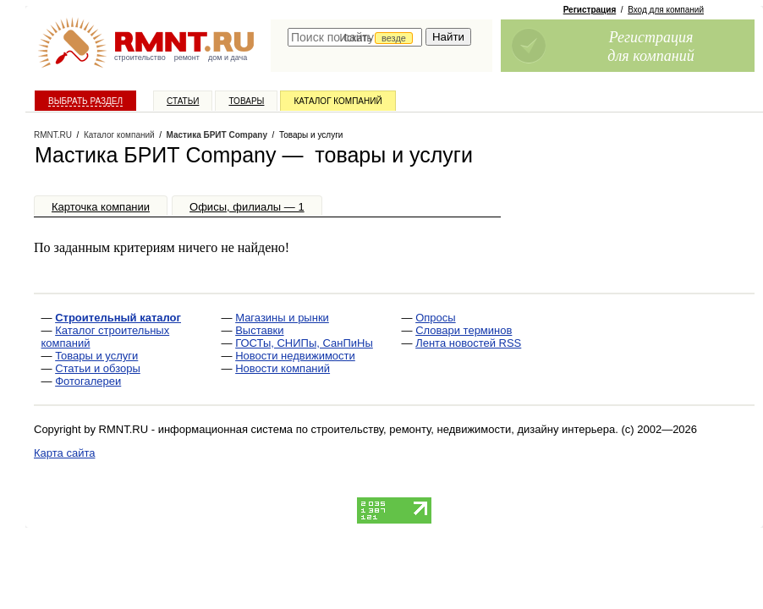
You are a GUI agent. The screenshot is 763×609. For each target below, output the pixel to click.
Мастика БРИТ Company (217, 135)
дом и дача (227, 57)
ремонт (187, 57)
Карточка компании (101, 206)
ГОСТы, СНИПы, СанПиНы (304, 343)
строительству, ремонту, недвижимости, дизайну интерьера (463, 429)
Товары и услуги (96, 355)
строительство (140, 57)
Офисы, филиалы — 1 (247, 206)
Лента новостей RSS (468, 343)
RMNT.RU (53, 135)
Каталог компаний (338, 101)
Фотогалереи (88, 381)
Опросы (435, 317)
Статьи (183, 101)
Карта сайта (64, 453)
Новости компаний (282, 368)
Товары (246, 101)
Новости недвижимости (295, 355)
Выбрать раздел (85, 101)
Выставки (259, 330)
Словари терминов (463, 330)
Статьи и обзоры (97, 368)
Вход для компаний (666, 9)
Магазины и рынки (282, 317)
